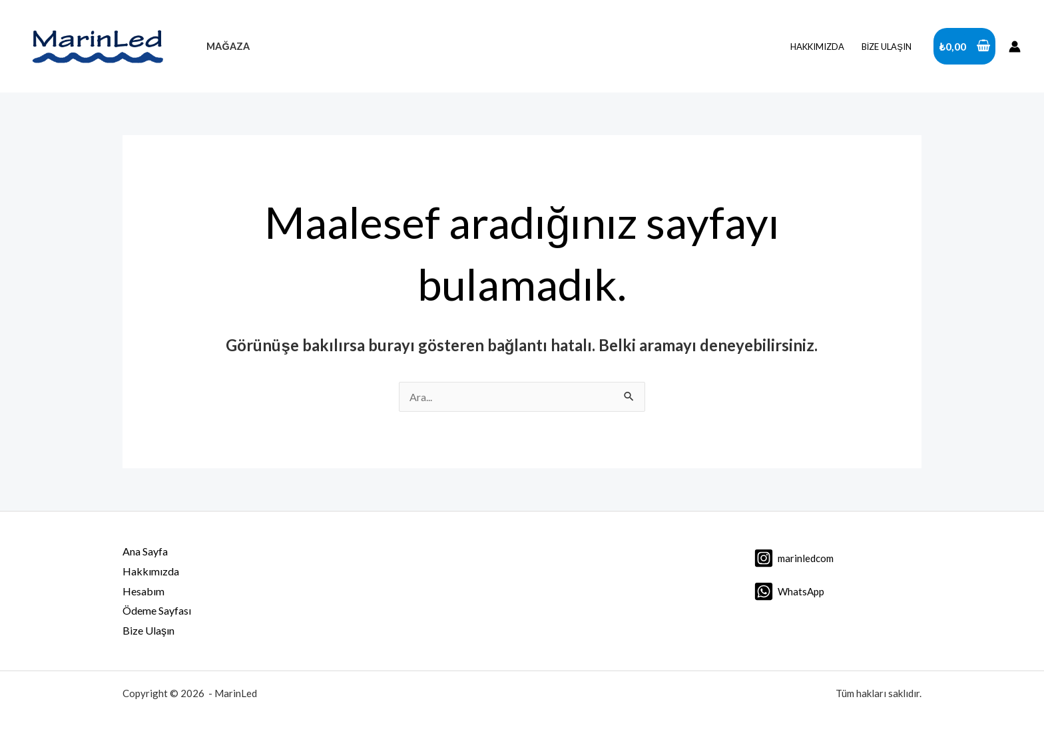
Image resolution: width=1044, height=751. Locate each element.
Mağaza (227, 46)
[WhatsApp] (789, 591)
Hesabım (143, 591)
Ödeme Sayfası (157, 610)
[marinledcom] (793, 558)
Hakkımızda (817, 46)
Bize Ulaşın (887, 46)
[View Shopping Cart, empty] (964, 46)
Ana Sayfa (145, 551)
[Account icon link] (1015, 47)
